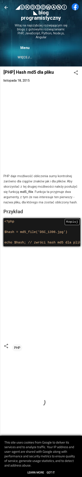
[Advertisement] (41, 129)
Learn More (35, 472)
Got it (51, 472)
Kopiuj (72, 222)
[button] (76, 73)
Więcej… (24, 57)
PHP (17, 348)
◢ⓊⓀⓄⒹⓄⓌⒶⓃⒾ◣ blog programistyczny (41, 12)
